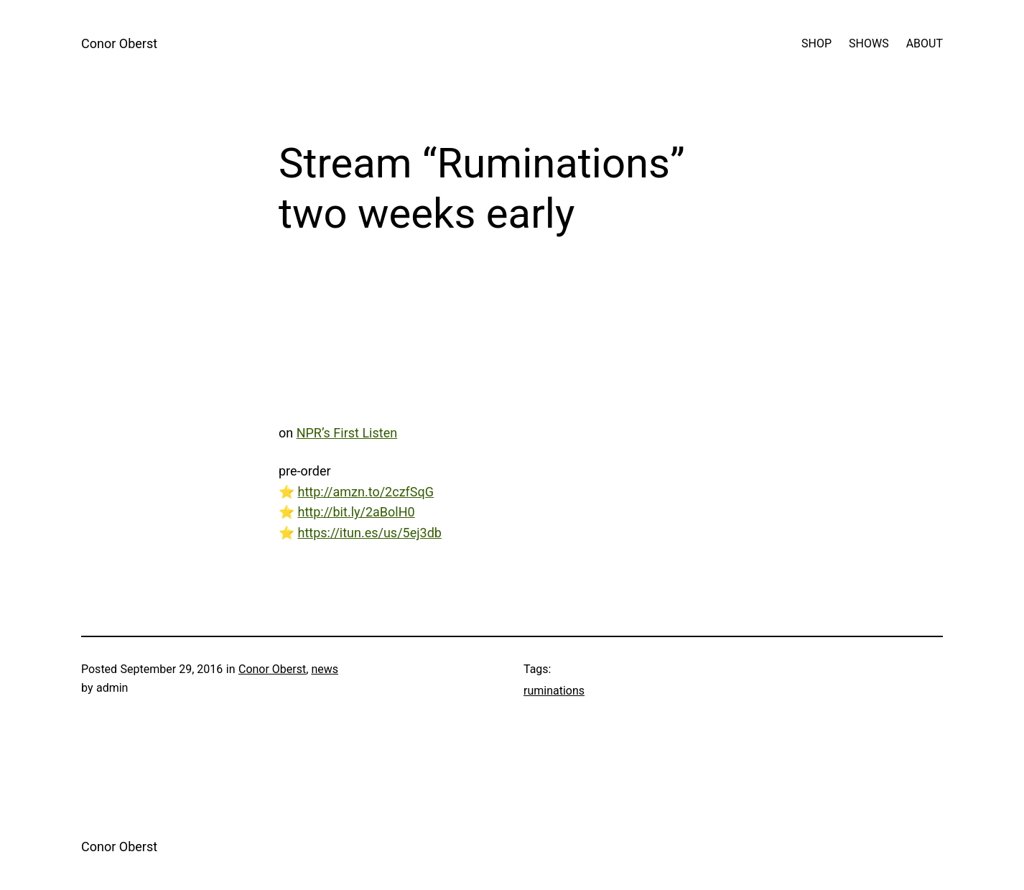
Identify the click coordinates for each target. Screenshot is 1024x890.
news (324, 669)
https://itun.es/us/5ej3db (369, 532)
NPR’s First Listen (347, 432)
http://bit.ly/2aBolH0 (355, 511)
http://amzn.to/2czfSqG (365, 491)
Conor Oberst (119, 43)
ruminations (554, 690)
